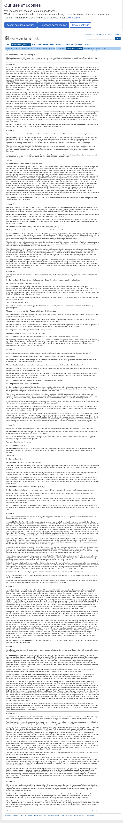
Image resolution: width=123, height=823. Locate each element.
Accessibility (88, 34)
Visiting (79, 45)
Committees (60, 48)
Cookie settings (80, 25)
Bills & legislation (49, 48)
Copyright (64, 815)
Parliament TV (89, 48)
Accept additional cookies (20, 25)
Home (8, 45)
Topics (104, 48)
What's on (37, 48)
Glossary (15, 815)
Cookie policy (80, 815)
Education (88, 45)
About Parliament (56, 45)
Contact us (117, 34)
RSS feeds (108, 34)
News (98, 48)
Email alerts (98, 34)
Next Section (10, 811)
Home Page (95, 51)
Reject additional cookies (53, 25)
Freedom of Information (35, 815)
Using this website (53, 815)
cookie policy (73, 17)
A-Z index (8, 815)
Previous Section (11, 51)
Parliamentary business (21, 45)
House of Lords (27, 48)
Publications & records (74, 48)
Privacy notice (72, 815)
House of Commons (13, 48)
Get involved (70, 45)
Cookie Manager (90, 815)
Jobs (45, 815)
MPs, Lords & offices (40, 45)
